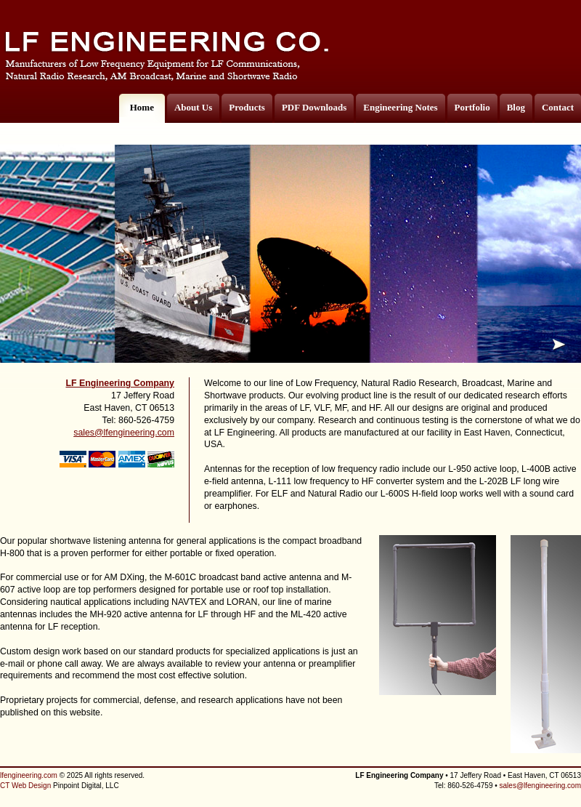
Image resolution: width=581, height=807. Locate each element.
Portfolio (472, 107)
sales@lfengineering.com (123, 432)
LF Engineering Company (119, 383)
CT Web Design (25, 786)
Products (247, 107)
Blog (516, 107)
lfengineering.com (28, 775)
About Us (193, 107)
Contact (558, 107)
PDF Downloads (314, 107)
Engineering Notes (400, 107)
